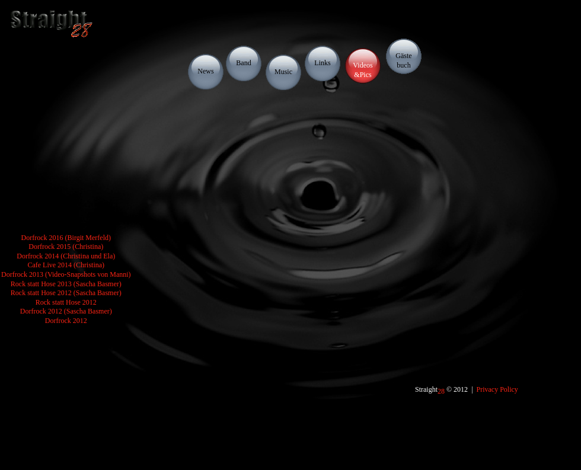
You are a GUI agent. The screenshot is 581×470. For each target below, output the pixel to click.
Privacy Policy (497, 389)
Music (283, 72)
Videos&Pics (362, 70)
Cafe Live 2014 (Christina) (65, 265)
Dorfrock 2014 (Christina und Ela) (66, 256)
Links (322, 63)
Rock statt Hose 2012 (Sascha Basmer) (66, 293)
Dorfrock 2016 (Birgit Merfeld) (66, 238)
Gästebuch (403, 60)
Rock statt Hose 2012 (66, 302)
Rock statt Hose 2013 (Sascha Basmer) (66, 284)
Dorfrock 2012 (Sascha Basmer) (66, 311)
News (205, 71)
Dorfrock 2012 (66, 320)
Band (243, 63)
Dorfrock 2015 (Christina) (65, 246)
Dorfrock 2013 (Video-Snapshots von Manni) (66, 274)
